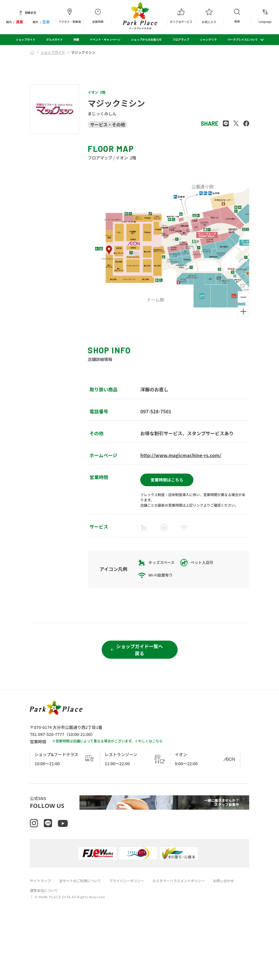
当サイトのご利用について (83, 907)
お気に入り (209, 16)
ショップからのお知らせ (146, 39)
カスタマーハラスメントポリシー (188, 907)
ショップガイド (25, 39)
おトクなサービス (181, 16)
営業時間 (98, 16)
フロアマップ (180, 39)
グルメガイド (54, 39)
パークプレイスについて (243, 39)
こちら (157, 761)
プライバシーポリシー (134, 907)
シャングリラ (208, 39)
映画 (76, 39)
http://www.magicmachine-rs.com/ (180, 455)
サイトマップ (41, 907)
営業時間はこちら (166, 477)
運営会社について (45, 917)
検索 (237, 15)
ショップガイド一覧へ (139, 670)
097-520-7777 (51, 755)
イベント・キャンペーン (105, 39)
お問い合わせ (237, 907)
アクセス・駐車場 (70, 16)
